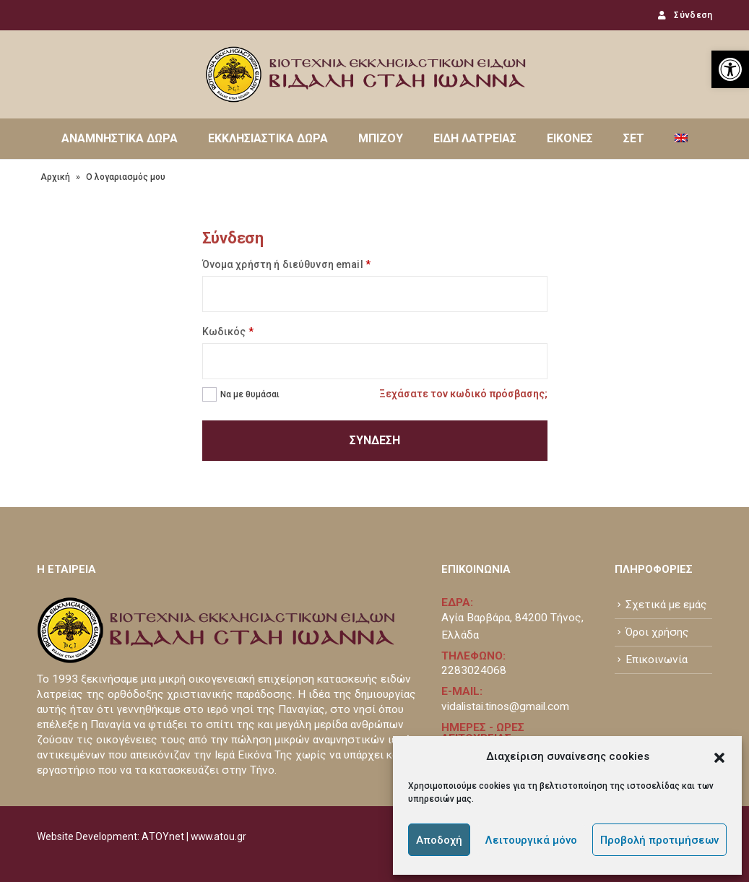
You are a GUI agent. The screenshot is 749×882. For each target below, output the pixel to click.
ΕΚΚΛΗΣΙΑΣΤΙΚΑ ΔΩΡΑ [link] (268, 138)
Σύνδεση (375, 440)
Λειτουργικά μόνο (531, 840)
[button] (719, 756)
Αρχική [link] (55, 177)
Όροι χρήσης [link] (657, 632)
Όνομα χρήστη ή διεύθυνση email (286, 264)
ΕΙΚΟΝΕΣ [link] (570, 138)
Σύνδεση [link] (683, 15)
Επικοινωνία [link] (656, 659)
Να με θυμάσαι (250, 394)
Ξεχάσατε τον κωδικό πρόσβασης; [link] (463, 393)
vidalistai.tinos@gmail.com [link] (505, 706)
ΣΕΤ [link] (633, 138)
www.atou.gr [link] (218, 836)
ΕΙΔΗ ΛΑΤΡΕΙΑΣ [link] (474, 138)
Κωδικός (228, 331)
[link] (730, 69)
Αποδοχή (439, 840)
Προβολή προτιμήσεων (659, 840)
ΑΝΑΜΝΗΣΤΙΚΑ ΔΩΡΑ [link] (119, 138)
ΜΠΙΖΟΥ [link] (380, 138)
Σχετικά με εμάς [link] (666, 604)
